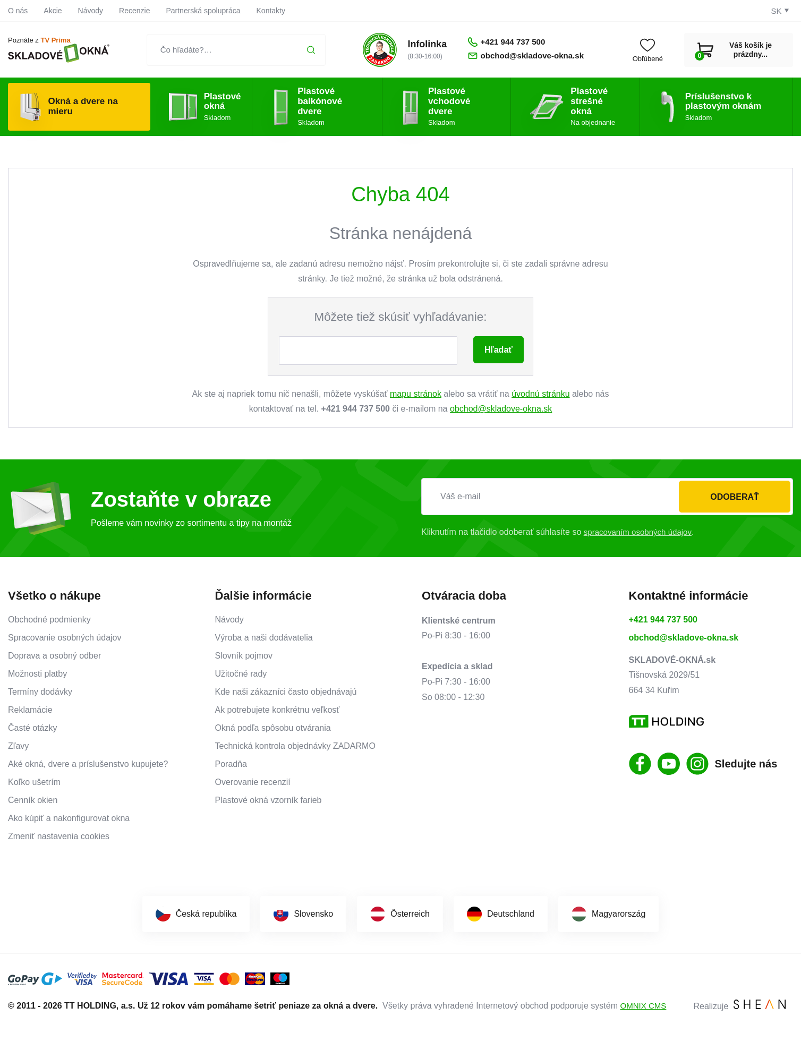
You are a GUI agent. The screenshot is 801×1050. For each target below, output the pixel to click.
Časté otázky (32, 727)
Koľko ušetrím (34, 782)
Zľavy (18, 745)
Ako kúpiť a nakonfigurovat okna (69, 818)
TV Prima (55, 41)
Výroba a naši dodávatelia (264, 637)
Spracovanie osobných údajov (64, 637)
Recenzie (134, 10)
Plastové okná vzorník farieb (268, 800)
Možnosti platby (37, 673)
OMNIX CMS (644, 1005)
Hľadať (498, 349)
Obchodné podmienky (49, 619)
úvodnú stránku (540, 393)
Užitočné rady (241, 673)
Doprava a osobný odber (54, 655)
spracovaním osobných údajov (641, 531)
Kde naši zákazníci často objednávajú (286, 691)
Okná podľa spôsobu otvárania (273, 727)
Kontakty (271, 10)
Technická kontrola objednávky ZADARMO (295, 745)
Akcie (53, 10)
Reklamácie (30, 709)
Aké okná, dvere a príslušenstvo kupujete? (88, 764)
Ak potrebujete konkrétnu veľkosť (277, 709)
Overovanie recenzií (253, 782)
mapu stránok (415, 393)
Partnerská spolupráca (203, 10)
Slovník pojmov (244, 655)
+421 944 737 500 (663, 619)
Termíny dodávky (40, 691)
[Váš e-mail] (607, 496)
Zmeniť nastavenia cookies (58, 836)
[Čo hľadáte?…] (230, 50)
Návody (90, 10)
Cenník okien (32, 800)
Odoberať (734, 496)
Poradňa (231, 764)
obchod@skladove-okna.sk (501, 408)
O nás (18, 10)
